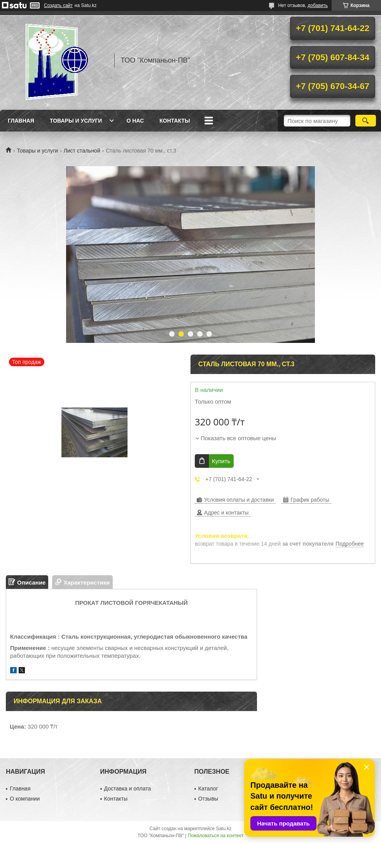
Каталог (208, 788)
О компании (25, 799)
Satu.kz (223, 828)
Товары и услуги (76, 121)
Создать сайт (58, 5)
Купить (221, 461)
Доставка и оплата (127, 788)
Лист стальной (82, 151)
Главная (21, 121)
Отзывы (208, 799)
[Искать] (365, 120)
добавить (318, 5)
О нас (135, 121)
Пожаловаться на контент (215, 835)
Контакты (174, 121)
